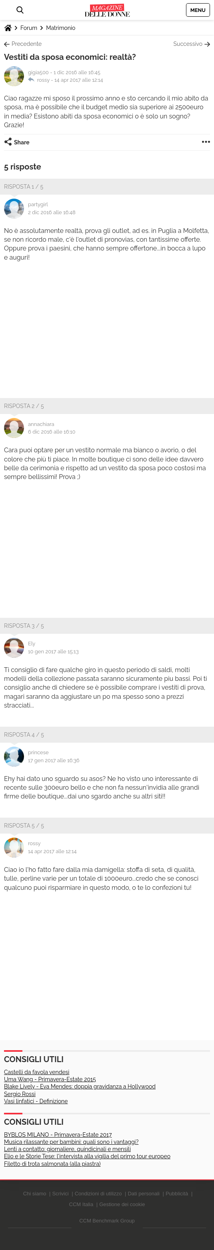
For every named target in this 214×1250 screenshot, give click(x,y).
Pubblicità (177, 1194)
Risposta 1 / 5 (23, 186)
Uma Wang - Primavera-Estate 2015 (50, 1079)
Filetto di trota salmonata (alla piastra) (52, 1164)
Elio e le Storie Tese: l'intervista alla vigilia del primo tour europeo (87, 1156)
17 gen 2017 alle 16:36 (54, 760)
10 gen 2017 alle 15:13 (53, 652)
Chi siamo (34, 1194)
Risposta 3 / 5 (24, 626)
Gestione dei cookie (122, 1204)
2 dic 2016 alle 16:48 (52, 212)
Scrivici (60, 1194)
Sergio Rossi (20, 1094)
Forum (28, 28)
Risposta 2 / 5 (24, 406)
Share (22, 142)
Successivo (188, 44)
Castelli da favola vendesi (36, 1072)
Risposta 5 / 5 (24, 825)
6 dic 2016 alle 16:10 (51, 432)
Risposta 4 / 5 (24, 734)
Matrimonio (60, 28)
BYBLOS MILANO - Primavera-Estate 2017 (58, 1135)
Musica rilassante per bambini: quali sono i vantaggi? (71, 1142)
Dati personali (144, 1194)
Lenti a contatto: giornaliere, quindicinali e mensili (67, 1149)
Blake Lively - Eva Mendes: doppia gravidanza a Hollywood (80, 1086)
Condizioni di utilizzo (98, 1194)
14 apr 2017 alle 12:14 (78, 80)
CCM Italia (81, 1204)
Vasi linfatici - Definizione (36, 1101)
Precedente (27, 44)
